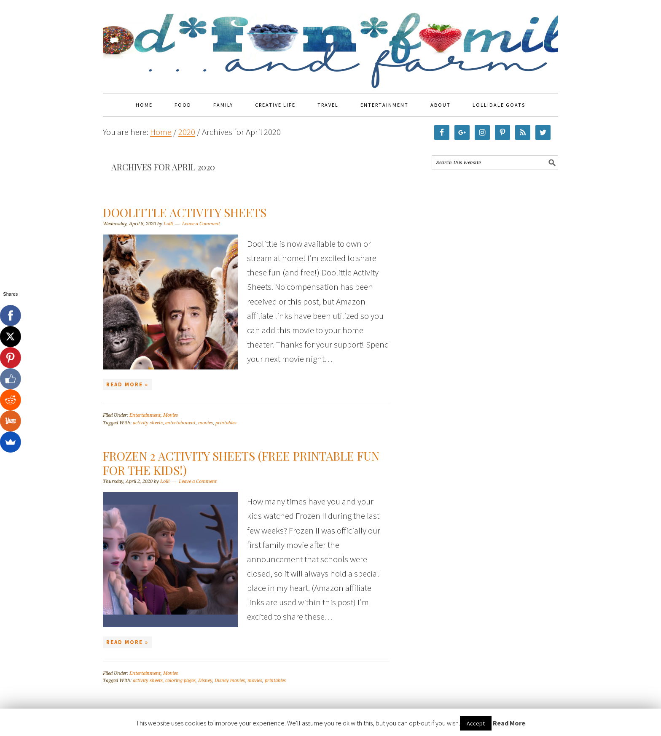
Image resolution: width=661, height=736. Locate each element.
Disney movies (230, 680)
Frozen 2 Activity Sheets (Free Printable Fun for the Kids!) (241, 463)
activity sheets (148, 423)
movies (205, 423)
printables (225, 423)
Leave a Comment (201, 223)
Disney (205, 680)
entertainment (180, 423)
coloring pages (180, 680)
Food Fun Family (330, 43)
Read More (509, 723)
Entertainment (145, 415)
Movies (170, 415)
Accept (476, 723)
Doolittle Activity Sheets (184, 212)
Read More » (127, 384)
